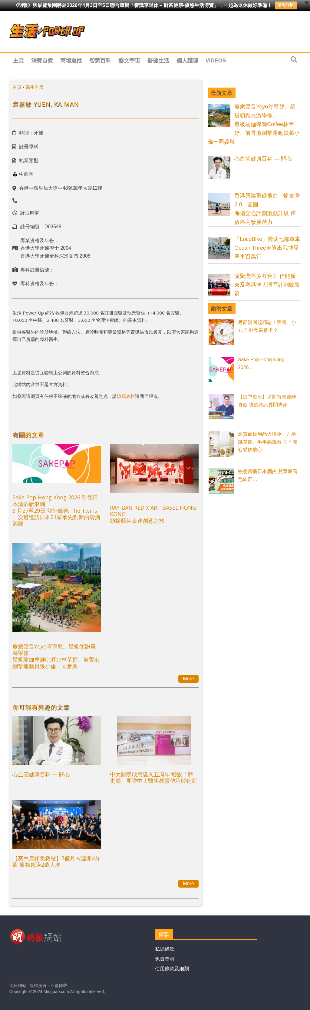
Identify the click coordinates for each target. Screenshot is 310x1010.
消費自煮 (42, 61)
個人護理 (187, 61)
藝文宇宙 (129, 61)
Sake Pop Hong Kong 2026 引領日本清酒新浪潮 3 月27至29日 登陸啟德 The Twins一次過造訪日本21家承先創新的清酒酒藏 (56, 510)
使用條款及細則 (172, 968)
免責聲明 (164, 959)
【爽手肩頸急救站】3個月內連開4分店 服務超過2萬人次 (56, 861)
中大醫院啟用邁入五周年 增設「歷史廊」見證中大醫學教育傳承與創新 (153, 778)
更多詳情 (286, 5)
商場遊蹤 (71, 61)
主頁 (18, 61)
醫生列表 (35, 87)
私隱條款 (164, 949)
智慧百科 (100, 61)
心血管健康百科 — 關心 (41, 774)
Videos (216, 61)
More (188, 678)
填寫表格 (126, 396)
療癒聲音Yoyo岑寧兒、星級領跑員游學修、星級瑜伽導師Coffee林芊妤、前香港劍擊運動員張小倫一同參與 (56, 656)
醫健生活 (158, 61)
